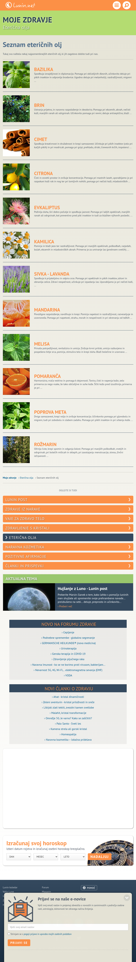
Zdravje (7, 900)
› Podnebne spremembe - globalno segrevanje (68, 637)
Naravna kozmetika (25, 547)
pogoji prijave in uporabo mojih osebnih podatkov (48, 947)
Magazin (46, 891)
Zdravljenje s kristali (28, 528)
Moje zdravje (9, 477)
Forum (45, 887)
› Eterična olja (25, 477)
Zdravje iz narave (23, 509)
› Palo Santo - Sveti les (68, 723)
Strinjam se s (41, 947)
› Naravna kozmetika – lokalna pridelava (68, 739)
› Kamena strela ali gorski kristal (68, 729)
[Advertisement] (68, 788)
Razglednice (48, 900)
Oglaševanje (87, 900)
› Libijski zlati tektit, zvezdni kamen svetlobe (68, 707)
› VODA (68, 675)
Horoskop (8, 896)
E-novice (46, 904)
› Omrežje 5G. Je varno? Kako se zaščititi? (68, 718)
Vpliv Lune (8, 891)
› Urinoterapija (68, 648)
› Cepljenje (68, 632)
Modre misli (9, 904)
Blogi (44, 896)
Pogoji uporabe (89, 904)
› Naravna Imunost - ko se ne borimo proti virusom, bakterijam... (68, 664)
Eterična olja (23, 537)
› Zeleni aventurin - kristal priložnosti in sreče (68, 702)
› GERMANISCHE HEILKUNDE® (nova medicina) (68, 643)
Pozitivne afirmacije (26, 556)
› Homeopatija (68, 734)
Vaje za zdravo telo (25, 518)
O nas (84, 896)
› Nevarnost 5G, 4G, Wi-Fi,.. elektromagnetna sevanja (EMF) (68, 670)
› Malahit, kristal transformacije (68, 713)
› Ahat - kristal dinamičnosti (68, 697)
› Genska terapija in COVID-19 (68, 653)
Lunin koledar (10, 887)
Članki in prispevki (25, 566)
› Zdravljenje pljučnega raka (68, 659)
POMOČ (91, 888)
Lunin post (17, 499)
